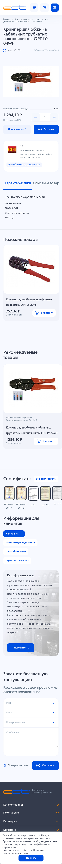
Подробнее (21, 648)
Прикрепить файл (16, 766)
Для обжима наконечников (24, 165)
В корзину (44, 313)
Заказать (46, 129)
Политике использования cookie (23, 852)
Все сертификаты (46, 479)
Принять (31, 858)
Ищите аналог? (17, 129)
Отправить (45, 766)
